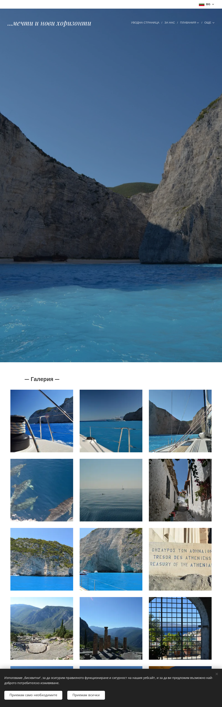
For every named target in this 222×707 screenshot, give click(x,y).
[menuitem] (125, 22)
